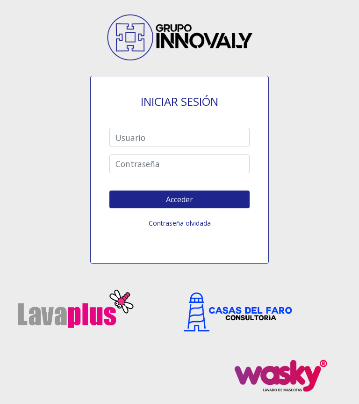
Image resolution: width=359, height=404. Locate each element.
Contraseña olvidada (180, 223)
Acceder (179, 199)
